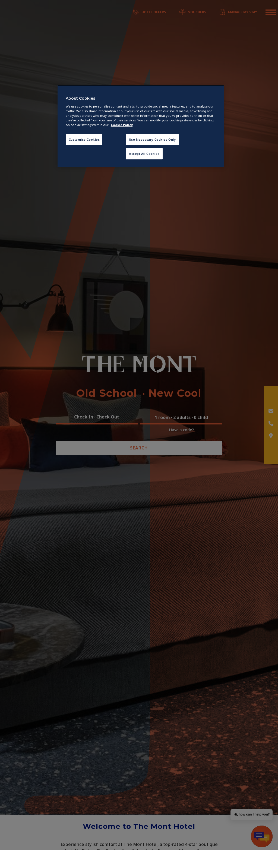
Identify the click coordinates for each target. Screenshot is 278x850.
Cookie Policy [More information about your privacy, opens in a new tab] (122, 125)
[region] (141, 126)
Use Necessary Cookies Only (152, 139)
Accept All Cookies (144, 154)
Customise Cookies (84, 139)
